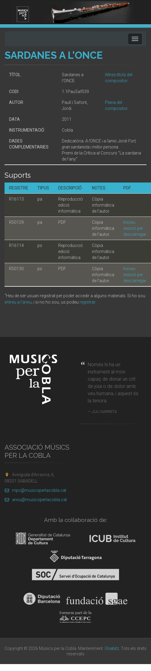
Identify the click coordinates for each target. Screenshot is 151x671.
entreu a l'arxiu (18, 302)
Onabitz (112, 648)
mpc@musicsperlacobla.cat (35, 490)
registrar (87, 302)
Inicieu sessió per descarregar (134, 228)
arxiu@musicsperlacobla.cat (36, 499)
